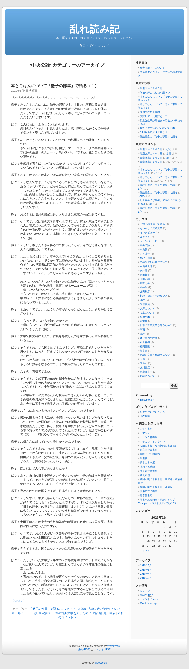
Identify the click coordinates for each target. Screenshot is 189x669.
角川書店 (109, 613)
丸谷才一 (145, 253)
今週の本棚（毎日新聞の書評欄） (158, 445)
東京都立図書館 (148, 471)
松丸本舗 (145, 475)
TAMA (141, 196)
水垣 (168, 153)
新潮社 (143, 321)
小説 (142, 300)
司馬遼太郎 (146, 266)
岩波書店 (45, 613)
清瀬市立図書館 (148, 491)
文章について (147, 312)
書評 (142, 333)
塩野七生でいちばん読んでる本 (157, 128)
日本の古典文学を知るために (71, 613)
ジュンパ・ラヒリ (150, 241)
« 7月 (146, 551)
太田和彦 (145, 291)
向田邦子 (18, 613)
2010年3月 (146, 578)
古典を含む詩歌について (104, 609)
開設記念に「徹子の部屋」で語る (158, 136)
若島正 (143, 363)
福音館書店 (146, 495)
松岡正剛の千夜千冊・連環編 (156, 487)
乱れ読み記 (94, 29)
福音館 (97, 613)
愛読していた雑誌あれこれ (155, 116)
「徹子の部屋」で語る (44, 609)
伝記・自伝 (146, 257)
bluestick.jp (101, 662)
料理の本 (145, 317)
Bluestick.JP (146, 399)
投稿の (146, 595)
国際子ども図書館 (150, 454)
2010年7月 (146, 565)
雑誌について (147, 376)
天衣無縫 (145, 416)
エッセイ (67, 609)
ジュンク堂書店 (148, 437)
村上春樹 (145, 342)
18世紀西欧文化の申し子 (154, 132)
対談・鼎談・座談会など (153, 295)
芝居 (142, 359)
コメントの (149, 599)
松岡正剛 (145, 346)
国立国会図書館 (148, 449)
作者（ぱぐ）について (94, 45)
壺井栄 (143, 287)
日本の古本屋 (147, 462)
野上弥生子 (146, 371)
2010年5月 (146, 569)
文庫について (147, 308)
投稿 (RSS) (84, 649)
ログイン (145, 590)
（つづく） (18, 600)
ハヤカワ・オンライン (152, 441)
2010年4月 (146, 574)
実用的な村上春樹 (150, 112)
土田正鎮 (31, 613)
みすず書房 (146, 428)
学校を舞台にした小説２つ (155, 92)
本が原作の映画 (148, 338)
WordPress (113, 646)
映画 (142, 329)
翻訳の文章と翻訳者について (156, 354)
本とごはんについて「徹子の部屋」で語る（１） (55, 86)
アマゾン (145, 433)
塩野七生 (145, 283)
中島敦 (143, 249)
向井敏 (143, 270)
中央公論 (80, 609)
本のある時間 (147, 466)
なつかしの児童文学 (151, 228)
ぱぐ (168, 149)
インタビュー (147, 232)
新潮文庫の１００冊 (151, 88)
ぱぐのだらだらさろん (152, 412)
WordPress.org (148, 603)
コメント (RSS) (102, 649)
